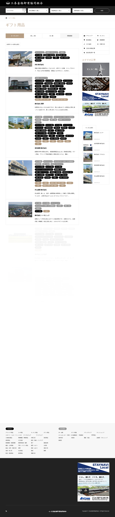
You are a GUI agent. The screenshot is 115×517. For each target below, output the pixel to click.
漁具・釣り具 (9, 450)
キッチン (102, 35)
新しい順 (33, 35)
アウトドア (89, 35)
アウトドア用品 (9, 432)
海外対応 (61, 437)
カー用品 (20, 432)
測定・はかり (34, 448)
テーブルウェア (27, 435)
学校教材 (81, 435)
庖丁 (32, 442)
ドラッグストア (88, 432)
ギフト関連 (74, 432)
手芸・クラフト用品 (23, 445)
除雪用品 (20, 453)
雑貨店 (60, 440)
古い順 (51, 35)
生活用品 (20, 450)
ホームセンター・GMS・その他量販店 (68, 435)
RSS (6, 511)
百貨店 (72, 437)
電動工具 (33, 453)
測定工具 (46, 448)
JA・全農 (61, 432)
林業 (19, 448)
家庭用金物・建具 (22, 442)
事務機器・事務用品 (23, 437)
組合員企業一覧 (90, 52)
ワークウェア (39, 435)
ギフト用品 (46, 432)
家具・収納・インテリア (37, 440)
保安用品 (46, 437)
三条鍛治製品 (9, 437)
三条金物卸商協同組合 (93, 511)
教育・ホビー (34, 445)
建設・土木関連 (9, 445)
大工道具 (88, 44)
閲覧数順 (69, 35)
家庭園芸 (102, 40)
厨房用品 (8, 440)
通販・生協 (86, 437)
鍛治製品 (88, 40)
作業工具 (102, 44)
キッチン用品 (34, 432)
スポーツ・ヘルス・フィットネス (14, 435)
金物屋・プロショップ (102, 437)
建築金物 (46, 442)
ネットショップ (100, 432)
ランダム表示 (89, 127)
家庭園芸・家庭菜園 (10, 442)
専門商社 (93, 435)
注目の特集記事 (90, 48)
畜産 (32, 450)
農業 (45, 450)
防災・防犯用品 (9, 453)
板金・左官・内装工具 (11, 448)
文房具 (45, 445)
